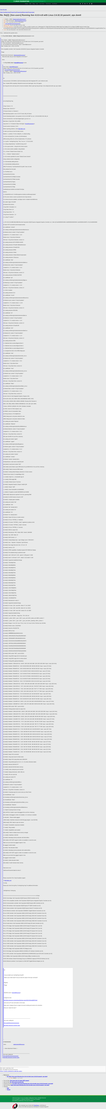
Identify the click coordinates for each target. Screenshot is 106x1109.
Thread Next (19, 12)
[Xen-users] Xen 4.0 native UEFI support (19, 1080)
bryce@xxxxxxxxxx (29, 123)
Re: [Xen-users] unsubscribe (17, 1082)
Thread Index (31, 12)
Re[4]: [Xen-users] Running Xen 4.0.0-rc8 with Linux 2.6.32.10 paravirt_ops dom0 (30, 1085)
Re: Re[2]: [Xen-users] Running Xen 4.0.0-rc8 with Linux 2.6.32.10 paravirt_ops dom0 (27, 1076)
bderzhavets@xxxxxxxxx (20, 20)
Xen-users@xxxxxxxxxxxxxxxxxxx (11, 1023)
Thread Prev (13, 12)
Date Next (7, 12)
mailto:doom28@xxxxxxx (18, 1044)
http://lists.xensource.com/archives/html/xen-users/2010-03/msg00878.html (20, 1000)
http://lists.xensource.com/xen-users (12, 1025)
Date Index (25, 12)
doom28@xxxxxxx (18, 62)
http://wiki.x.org (21, 128)
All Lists (4, 9)
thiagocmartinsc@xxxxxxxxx (19, 19)
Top (1, 9)
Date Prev (2, 12)
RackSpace (36, 1105)
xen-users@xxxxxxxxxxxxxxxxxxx (12, 23)
